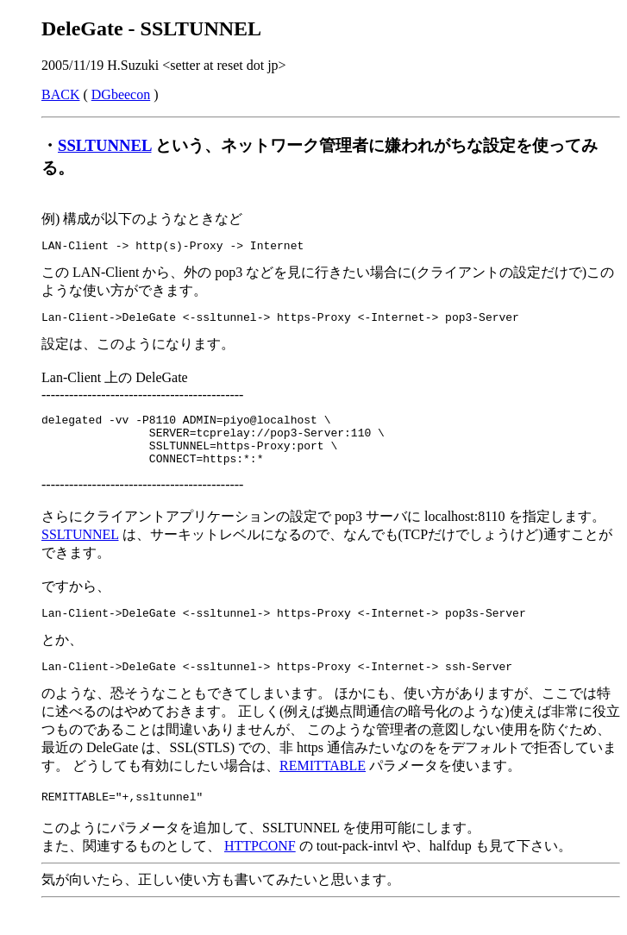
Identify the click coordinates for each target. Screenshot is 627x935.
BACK (60, 94)
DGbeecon (120, 94)
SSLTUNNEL (104, 145)
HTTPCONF (260, 869)
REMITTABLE (322, 786)
